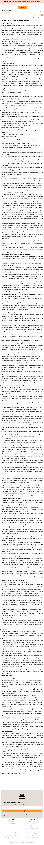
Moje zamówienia (11, 823)
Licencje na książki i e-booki (32, 828)
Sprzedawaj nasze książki (11, 835)
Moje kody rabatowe (11, 825)
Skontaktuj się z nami (32, 821)
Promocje (11, 826)
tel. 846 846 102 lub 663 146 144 (32, 837)
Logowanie (11, 821)
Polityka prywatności (33, 825)
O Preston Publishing (11, 832)
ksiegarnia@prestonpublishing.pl (23, 39)
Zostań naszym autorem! (11, 833)
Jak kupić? (32, 826)
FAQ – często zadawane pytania (11, 837)
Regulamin (33, 823)
